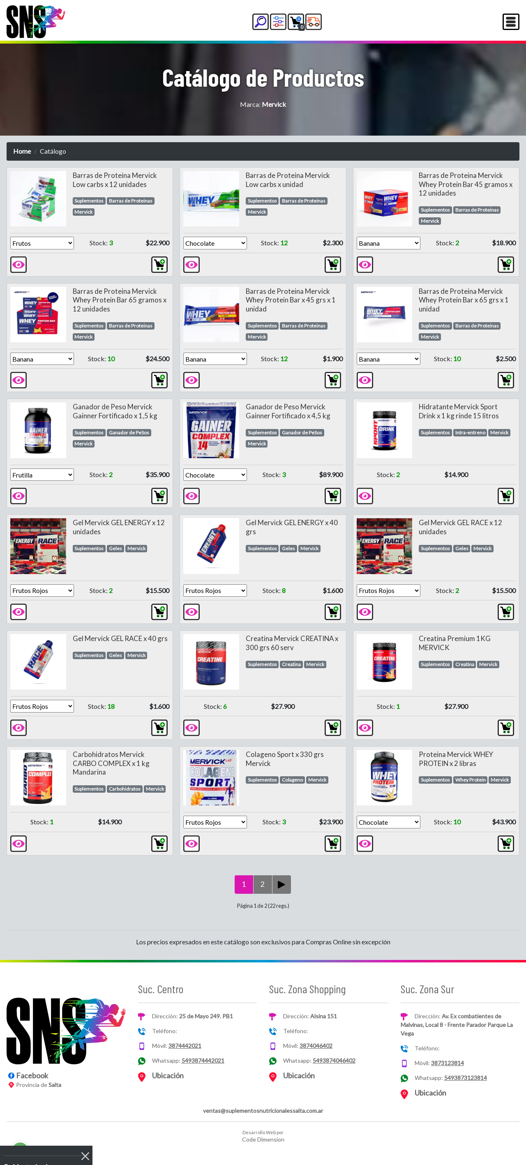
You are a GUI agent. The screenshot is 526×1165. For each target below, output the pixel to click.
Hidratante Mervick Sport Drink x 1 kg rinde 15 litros (459, 411)
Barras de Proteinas (130, 201)
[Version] (42, 243)
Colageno (292, 780)
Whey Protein (470, 780)
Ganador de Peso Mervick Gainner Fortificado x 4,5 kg (288, 411)
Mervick (83, 212)
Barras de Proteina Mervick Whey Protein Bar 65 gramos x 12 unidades (119, 300)
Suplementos (89, 201)
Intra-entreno (470, 432)
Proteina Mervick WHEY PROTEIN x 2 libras (456, 759)
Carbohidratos (125, 789)
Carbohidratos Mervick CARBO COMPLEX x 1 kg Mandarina (111, 763)
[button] (260, 22)
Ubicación (168, 1075)
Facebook (32, 1075)
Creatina (291, 664)
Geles (115, 548)
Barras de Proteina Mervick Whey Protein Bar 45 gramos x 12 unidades (465, 184)
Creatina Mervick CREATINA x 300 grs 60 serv (292, 643)
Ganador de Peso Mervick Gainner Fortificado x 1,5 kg (115, 411)
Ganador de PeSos (129, 432)
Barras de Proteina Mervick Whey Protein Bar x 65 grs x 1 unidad (464, 300)
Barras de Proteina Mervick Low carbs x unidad (288, 180)
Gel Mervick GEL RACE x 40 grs (120, 638)
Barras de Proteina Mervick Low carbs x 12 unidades (115, 180)
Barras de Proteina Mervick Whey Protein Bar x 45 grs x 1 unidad (291, 300)
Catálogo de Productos (263, 77)
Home (22, 151)
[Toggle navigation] (511, 22)
